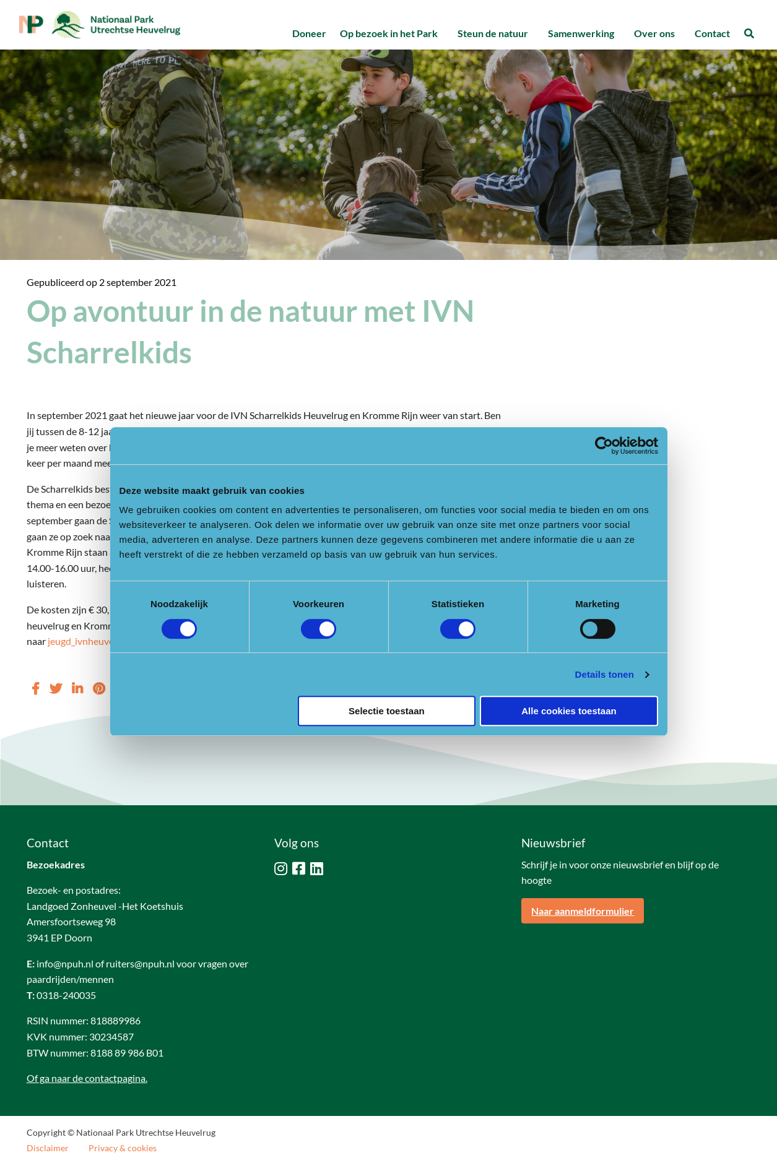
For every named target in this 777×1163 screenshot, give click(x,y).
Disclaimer (48, 1148)
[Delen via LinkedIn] (77, 688)
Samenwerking (581, 33)
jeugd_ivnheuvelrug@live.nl (105, 641)
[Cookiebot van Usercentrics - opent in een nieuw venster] (604, 445)
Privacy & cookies (123, 1148)
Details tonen (604, 674)
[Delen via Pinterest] (99, 688)
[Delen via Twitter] (56, 688)
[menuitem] (309, 34)
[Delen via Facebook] (36, 688)
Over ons (654, 33)
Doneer (309, 33)
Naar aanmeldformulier (582, 911)
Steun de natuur (493, 33)
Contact (712, 33)
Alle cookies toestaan (568, 711)
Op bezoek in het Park (389, 33)
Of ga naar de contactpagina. (87, 1078)
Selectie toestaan (387, 711)
